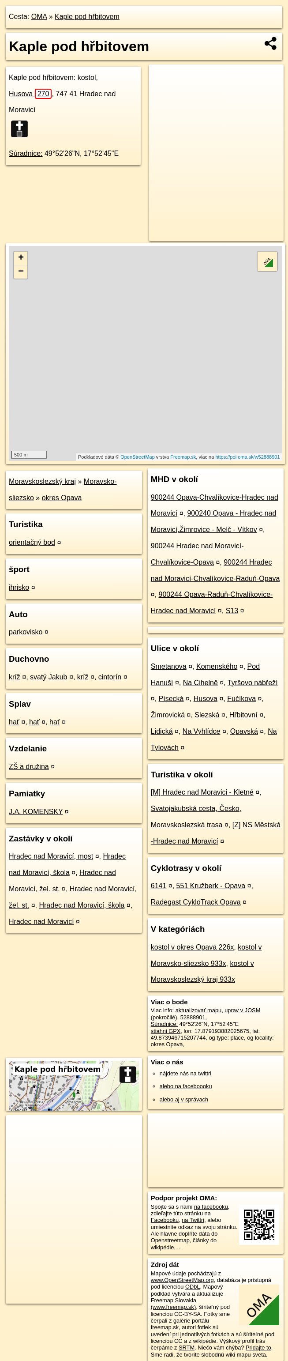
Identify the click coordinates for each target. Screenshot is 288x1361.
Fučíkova (241, 698)
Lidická (162, 731)
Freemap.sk (183, 457)
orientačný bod (32, 542)
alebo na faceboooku (186, 1086)
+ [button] (21, 258)
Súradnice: (26, 153)
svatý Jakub (48, 677)
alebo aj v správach (184, 1099)
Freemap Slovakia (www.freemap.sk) (173, 1303)
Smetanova (169, 666)
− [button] (21, 272)
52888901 (193, 1017)
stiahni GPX (166, 1031)
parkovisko (25, 632)
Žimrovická (168, 715)
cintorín (109, 677)
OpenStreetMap (137, 457)
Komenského (216, 666)
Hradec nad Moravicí (41, 921)
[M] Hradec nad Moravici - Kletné (202, 792)
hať (14, 722)
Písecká (171, 698)
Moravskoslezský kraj (42, 481)
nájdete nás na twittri (185, 1073)
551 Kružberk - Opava (211, 886)
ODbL (192, 1286)
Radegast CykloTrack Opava (196, 902)
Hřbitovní (243, 715)
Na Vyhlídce (202, 731)
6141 (159, 886)
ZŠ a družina (29, 766)
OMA (39, 16)
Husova (30, 94)
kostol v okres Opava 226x (192, 947)
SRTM (186, 1347)
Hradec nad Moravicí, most (51, 856)
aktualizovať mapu (198, 1010)
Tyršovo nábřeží (253, 682)
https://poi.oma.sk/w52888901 (247, 457)
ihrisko (19, 587)
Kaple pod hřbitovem (87, 16)
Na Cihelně (200, 682)
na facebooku (211, 1206)
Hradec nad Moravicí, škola (81, 905)
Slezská (206, 715)
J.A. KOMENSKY (36, 811)
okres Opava (62, 497)
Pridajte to (258, 1347)
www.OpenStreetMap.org (182, 1280)
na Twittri (193, 1220)
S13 (232, 611)
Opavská (244, 731)
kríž (14, 677)
